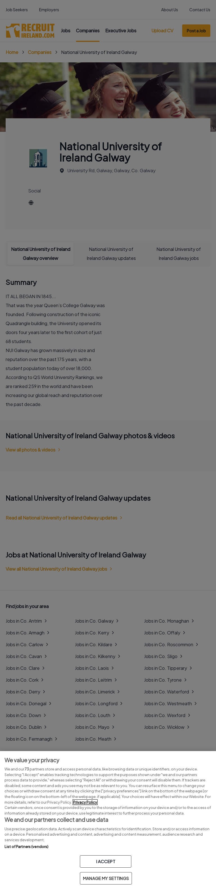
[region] (108, 820)
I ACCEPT (105, 861)
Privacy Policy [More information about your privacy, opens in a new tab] (85, 802)
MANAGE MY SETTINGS (106, 878)
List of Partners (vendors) (26, 846)
